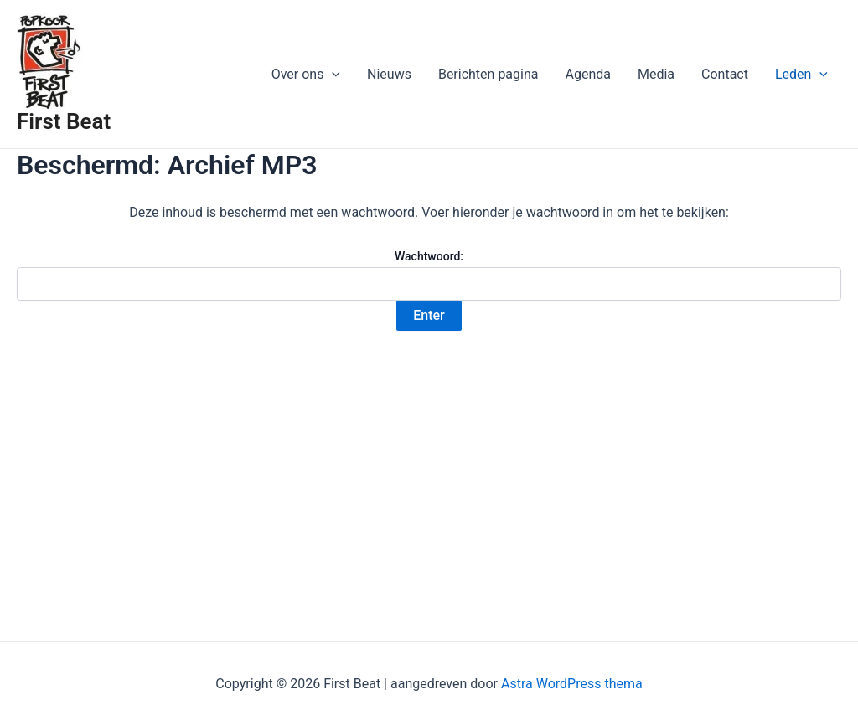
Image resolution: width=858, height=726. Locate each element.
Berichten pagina (488, 74)
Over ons (305, 74)
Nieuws (389, 74)
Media (656, 74)
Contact (724, 74)
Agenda (587, 74)
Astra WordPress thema (572, 684)
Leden (801, 74)
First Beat (64, 121)
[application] (331, 74)
